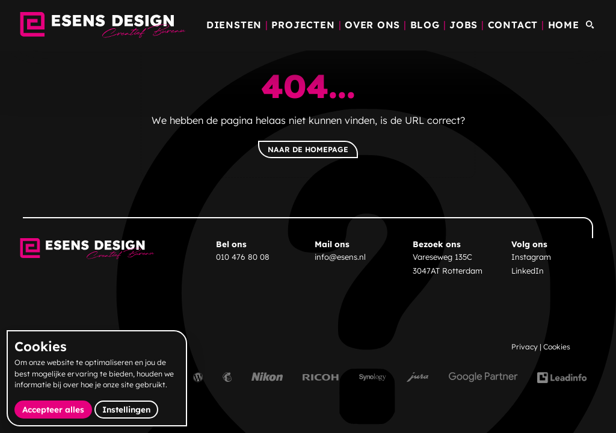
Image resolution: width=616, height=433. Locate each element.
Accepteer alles (57, 409)
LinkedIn (527, 270)
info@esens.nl (340, 257)
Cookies (556, 346)
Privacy (524, 346)
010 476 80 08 (243, 257)
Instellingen (126, 409)
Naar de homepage (308, 149)
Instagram (531, 257)
